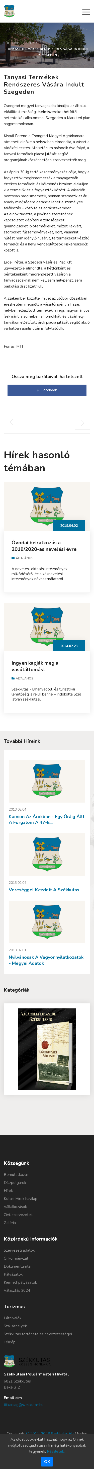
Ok (47, 1461)
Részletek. (56, 1451)
